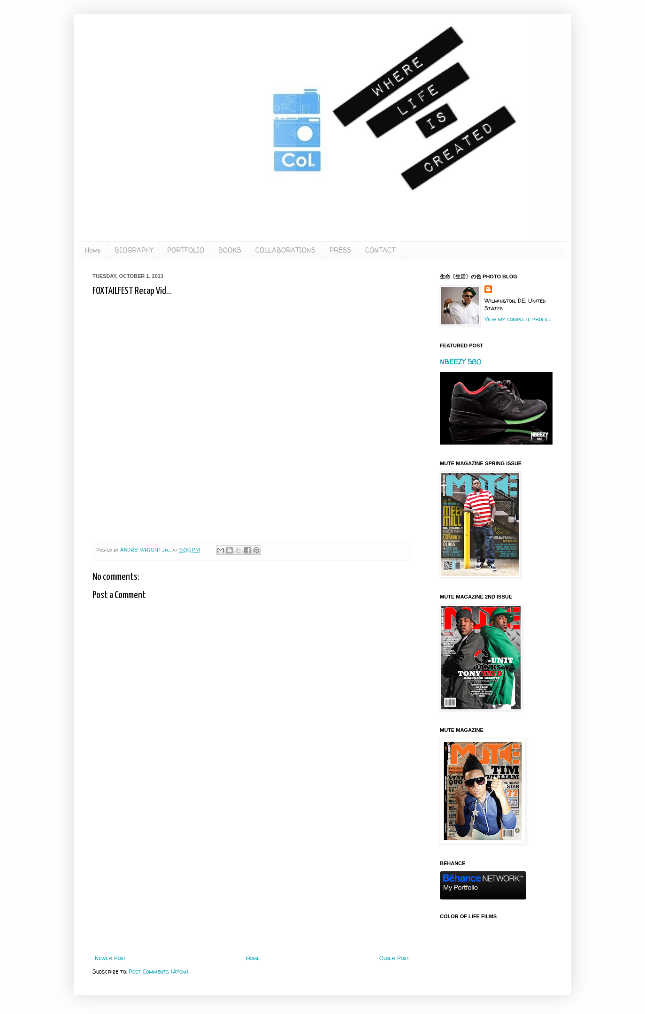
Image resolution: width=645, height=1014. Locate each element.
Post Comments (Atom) (158, 972)
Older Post (394, 958)
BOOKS (229, 250)
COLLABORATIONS (285, 250)
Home (93, 250)
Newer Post (110, 958)
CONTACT (380, 250)
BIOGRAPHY (134, 250)
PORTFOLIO (185, 250)
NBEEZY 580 (460, 361)
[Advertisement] (252, 877)
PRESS (340, 250)
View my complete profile (517, 319)
